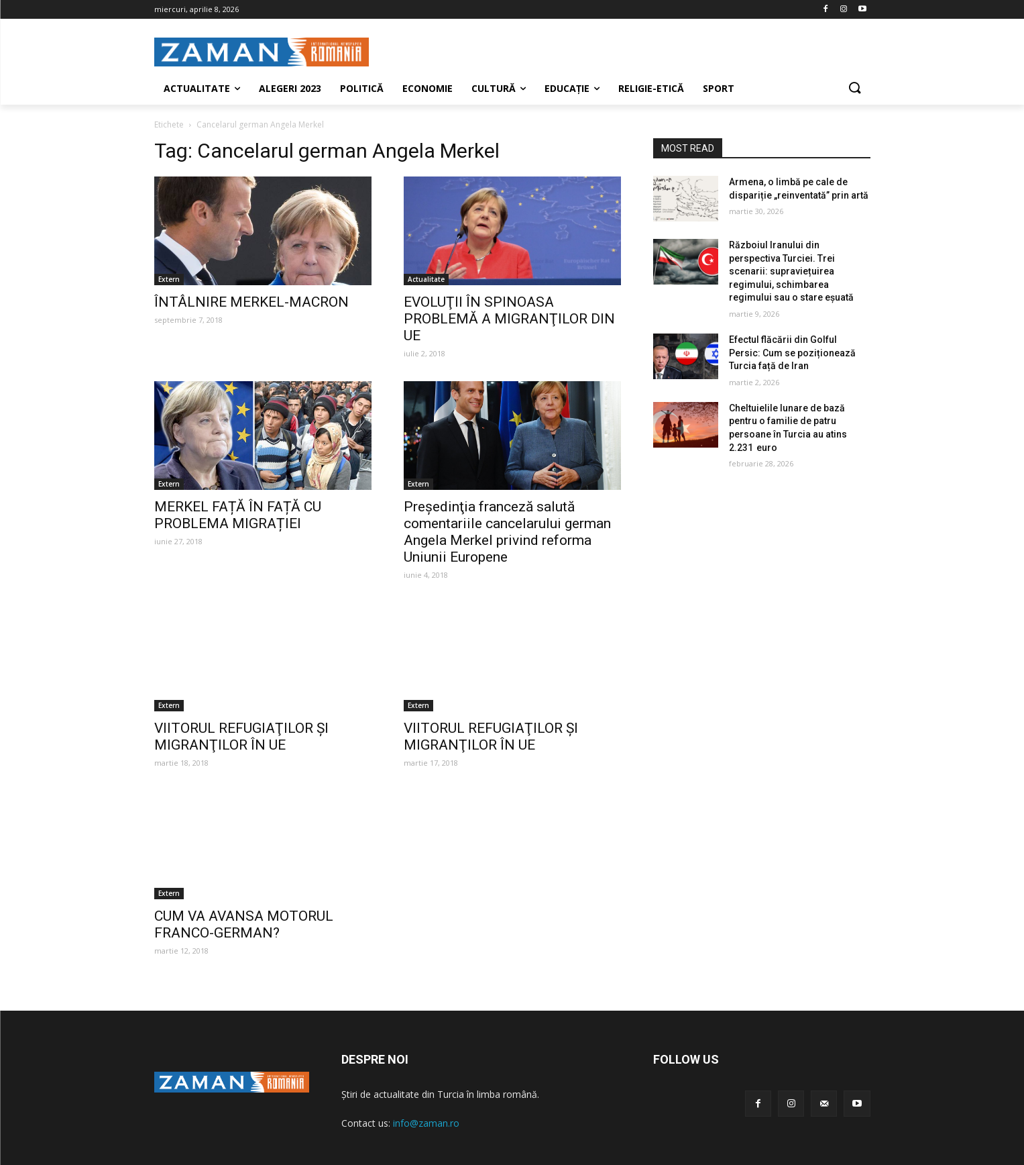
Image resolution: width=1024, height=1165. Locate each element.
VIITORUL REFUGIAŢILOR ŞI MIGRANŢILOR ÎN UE (241, 736)
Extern (169, 279)
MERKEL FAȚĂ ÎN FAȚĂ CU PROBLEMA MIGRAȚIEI (237, 515)
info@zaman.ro (426, 1123)
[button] (854, 88)
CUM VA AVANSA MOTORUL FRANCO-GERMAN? (243, 924)
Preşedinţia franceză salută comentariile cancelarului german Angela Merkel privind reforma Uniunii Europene (507, 532)
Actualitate (426, 279)
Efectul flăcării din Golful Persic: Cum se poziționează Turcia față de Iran (792, 352)
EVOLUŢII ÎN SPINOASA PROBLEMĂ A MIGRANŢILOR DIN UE (509, 319)
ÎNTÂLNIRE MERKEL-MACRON (251, 302)
